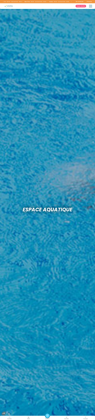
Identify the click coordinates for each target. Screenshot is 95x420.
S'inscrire (89, 1)
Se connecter (79, 1)
